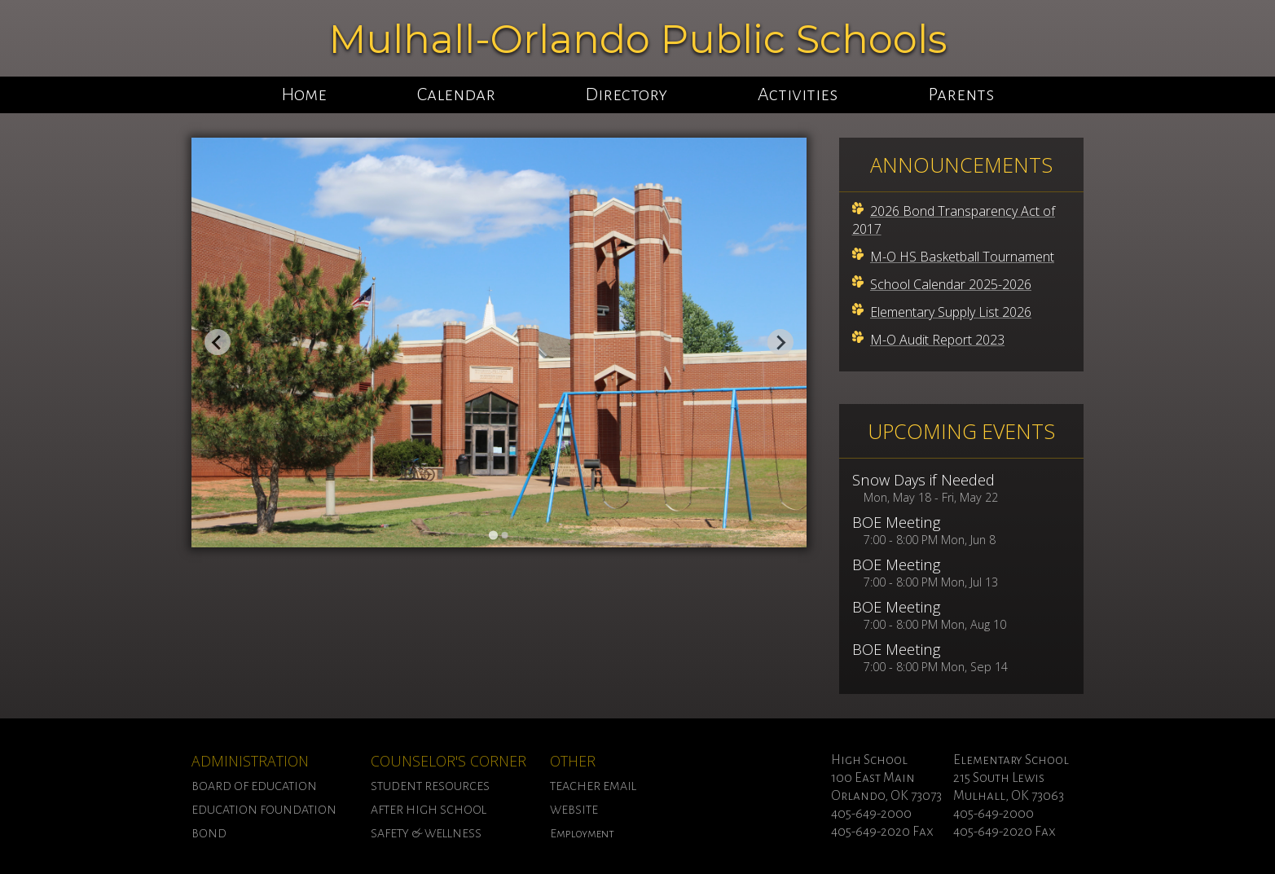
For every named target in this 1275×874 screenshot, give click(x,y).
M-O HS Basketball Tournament (962, 257)
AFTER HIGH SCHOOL (428, 809)
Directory (626, 94)
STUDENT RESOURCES (430, 786)
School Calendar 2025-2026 (950, 284)
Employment (582, 833)
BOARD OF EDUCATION (254, 786)
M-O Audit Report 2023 (937, 340)
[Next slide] (780, 342)
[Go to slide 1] (493, 535)
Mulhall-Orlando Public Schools (638, 39)
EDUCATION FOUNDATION (263, 809)
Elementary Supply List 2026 (950, 312)
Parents (961, 94)
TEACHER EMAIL (593, 786)
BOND (208, 833)
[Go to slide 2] (504, 535)
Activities (798, 94)
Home (304, 94)
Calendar (456, 94)
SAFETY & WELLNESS (426, 833)
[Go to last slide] (217, 342)
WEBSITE (574, 809)
